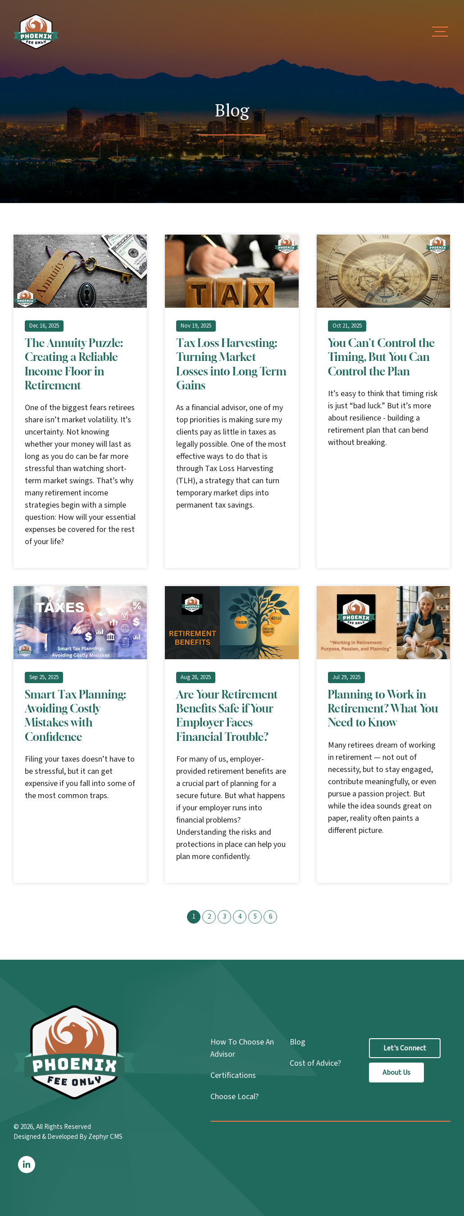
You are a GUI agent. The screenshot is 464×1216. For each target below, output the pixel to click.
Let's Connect (404, 1048)
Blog (297, 1042)
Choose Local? (234, 1096)
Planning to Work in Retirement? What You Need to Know (383, 708)
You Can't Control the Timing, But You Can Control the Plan (381, 357)
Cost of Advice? (315, 1063)
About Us (396, 1072)
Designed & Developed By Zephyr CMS (68, 1137)
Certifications (233, 1075)
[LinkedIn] (26, 1164)
